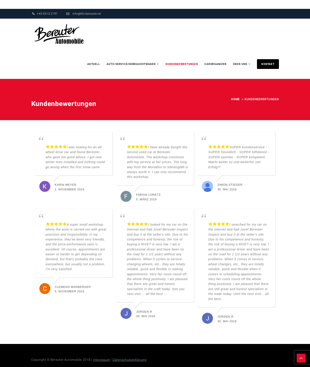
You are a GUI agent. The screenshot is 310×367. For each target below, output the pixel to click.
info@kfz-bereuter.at (83, 14)
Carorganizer (215, 64)
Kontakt (267, 64)
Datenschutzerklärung (129, 359)
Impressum (101, 359)
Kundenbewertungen (182, 64)
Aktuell (93, 64)
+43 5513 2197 (44, 14)
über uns (240, 64)
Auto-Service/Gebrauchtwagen (131, 64)
